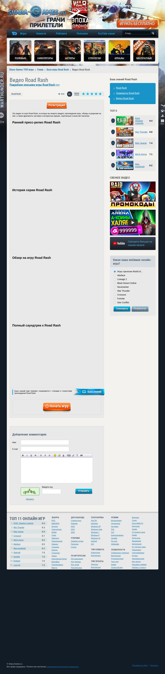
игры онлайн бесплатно (36, 11)
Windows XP (96, 526)
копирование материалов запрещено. (62, 667)
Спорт (134, 520)
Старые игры (76, 520)
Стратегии (56, 553)
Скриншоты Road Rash (127, 93)
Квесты (54, 568)
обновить (30, 499)
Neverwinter (123, 287)
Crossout (121, 294)
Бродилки (136, 526)
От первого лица (138, 532)
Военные (135, 517)
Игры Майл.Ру (137, 523)
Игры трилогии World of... (130, 271)
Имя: (14, 442)
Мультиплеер (116, 520)
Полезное (75, 544)
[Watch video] (132, 194)
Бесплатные (96, 567)
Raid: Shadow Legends (139, 121)
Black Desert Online (127, 283)
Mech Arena (141, 154)
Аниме (113, 564)
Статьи (74, 547)
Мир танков (141, 143)
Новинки (74, 523)
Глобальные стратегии (120, 553)
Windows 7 (95, 532)
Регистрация (57, 105)
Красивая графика (139, 564)
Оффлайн (115, 544)
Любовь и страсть (139, 567)
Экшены (55, 544)
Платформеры (57, 565)
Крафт (134, 535)
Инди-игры (136, 538)
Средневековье (138, 553)
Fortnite (121, 298)
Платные (94, 564)
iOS (92, 544)
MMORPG (56, 523)
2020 (73, 532)
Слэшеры (55, 547)
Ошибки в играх (77, 541)
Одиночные (115, 523)
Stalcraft (17, 552)
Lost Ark (17, 565)
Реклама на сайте (140, 665)
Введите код (47, 487)
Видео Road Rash (125, 98)
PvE (112, 529)
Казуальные (136, 544)
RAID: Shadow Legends (23, 523)
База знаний (94, 391)
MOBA (54, 532)
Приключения (57, 541)
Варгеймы (56, 562)
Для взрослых (76, 568)
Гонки (54, 535)
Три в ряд (115, 561)
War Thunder (141, 132)
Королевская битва (59, 559)
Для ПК (94, 520)
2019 (73, 529)
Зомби (134, 529)
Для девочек (76, 562)
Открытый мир (117, 567)
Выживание (136, 541)
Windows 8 (95, 535)
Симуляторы (57, 529)
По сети (114, 541)
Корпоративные (117, 535)
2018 (73, 526)
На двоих (114, 526)
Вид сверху (136, 561)
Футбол (135, 556)
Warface (121, 275)
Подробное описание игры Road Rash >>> (35, 85)
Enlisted (17, 561)
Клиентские (95, 553)
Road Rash (16, 94)
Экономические (138, 559)
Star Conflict (123, 302)
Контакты (154, 665)
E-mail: (15, 449)
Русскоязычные (117, 559)
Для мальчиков (77, 559)
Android (94, 541)
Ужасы (54, 556)
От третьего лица (139, 547)
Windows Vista (96, 529)
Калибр (17, 557)
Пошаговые (136, 550)
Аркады (55, 550)
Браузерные (96, 555)
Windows (94, 523)
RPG (53, 520)
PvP (112, 532)
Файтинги (55, 538)
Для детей (75, 565)
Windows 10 (95, 538)
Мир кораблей (140, 165)
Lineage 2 (122, 279)
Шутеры (55, 526)
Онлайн (114, 538)
